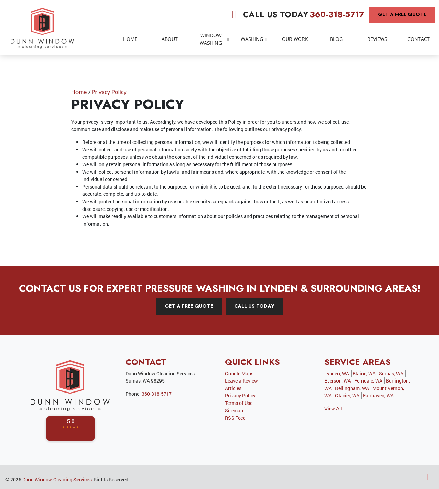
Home (79, 92)
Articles (233, 388)
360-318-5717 (337, 14)
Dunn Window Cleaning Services (57, 479)
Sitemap (234, 410)
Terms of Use (238, 403)
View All (333, 408)
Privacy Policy (109, 92)
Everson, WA (337, 380)
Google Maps (239, 373)
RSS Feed (235, 417)
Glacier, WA (347, 395)
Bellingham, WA (352, 388)
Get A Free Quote (402, 14)
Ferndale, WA (368, 380)
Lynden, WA (336, 373)
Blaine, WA (364, 373)
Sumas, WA (391, 373)
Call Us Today (254, 306)
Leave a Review (241, 380)
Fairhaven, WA (378, 395)
